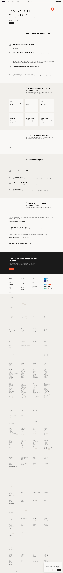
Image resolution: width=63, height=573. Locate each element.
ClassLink (45, 518)
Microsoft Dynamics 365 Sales (13, 373)
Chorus (34, 363)
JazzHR (10, 332)
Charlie (45, 441)
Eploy (33, 330)
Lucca (45, 446)
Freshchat (22, 429)
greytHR (10, 443)
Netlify (33, 320)
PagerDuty (22, 464)
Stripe (45, 488)
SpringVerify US (46, 341)
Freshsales (34, 371)
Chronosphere (24, 463)
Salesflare (22, 375)
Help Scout (45, 431)
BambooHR (10, 441)
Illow (10, 392)
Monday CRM (22, 373)
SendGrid (10, 421)
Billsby (21, 524)
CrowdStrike (46, 385)
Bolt (33, 486)
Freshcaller (10, 429)
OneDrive (34, 357)
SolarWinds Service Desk (12, 435)
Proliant (10, 450)
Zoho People (46, 452)
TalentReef (10, 336)
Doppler (45, 386)
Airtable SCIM (46, 536)
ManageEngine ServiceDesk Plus (13, 433)
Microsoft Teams (23, 458)
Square (22, 451)
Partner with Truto (58, 1)
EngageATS (22, 330)
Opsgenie (10, 464)
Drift (45, 363)
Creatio (45, 317)
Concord (35, 385)
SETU (33, 488)
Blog (32, 1)
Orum (21, 561)
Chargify (45, 524)
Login (52, 1)
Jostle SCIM (22, 393)
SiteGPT (10, 292)
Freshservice (34, 463)
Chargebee (34, 524)
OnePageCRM (11, 374)
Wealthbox (11, 377)
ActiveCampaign (23, 369)
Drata (10, 387)
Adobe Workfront (11, 536)
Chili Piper (45, 497)
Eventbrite (10, 424)
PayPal (45, 487)
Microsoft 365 (46, 395)
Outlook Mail (10, 514)
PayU (9, 488)
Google (34, 390)
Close (33, 370)
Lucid (22, 357)
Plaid (22, 303)
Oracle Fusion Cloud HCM (48, 447)
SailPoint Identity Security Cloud (49, 398)
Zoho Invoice (46, 305)
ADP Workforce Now (24, 440)
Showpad (35, 500)
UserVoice (11, 533)
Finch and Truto (23, 279)
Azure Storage (11, 355)
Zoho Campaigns (35, 421)
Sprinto (10, 288)
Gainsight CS (22, 390)
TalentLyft (45, 335)
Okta (45, 519)
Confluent (34, 317)
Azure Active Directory (24, 518)
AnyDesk (10, 492)
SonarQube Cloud (11, 400)
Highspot (45, 498)
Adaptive (11, 382)
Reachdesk (34, 499)
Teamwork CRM (35, 376)
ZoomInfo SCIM (24, 510)
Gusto (21, 443)
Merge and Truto (23, 278)
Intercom (22, 432)
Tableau (45, 345)
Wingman (11, 365)
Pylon (22, 434)
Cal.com (10, 513)
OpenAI (45, 364)
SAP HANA (35, 399)
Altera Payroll (46, 440)
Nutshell (45, 373)
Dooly (21, 498)
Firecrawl (45, 389)
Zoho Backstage (23, 424)
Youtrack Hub (47, 546)
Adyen (10, 486)
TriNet (33, 451)
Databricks (34, 308)
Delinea (34, 457)
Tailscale (45, 322)
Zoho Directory (46, 520)
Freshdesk (34, 429)
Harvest (22, 391)
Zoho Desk (22, 436)
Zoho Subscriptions (11, 526)
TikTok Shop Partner (35, 410)
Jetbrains (45, 319)
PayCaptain (10, 448)
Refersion (34, 409)
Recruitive (10, 335)
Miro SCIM (11, 550)
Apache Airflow (24, 316)
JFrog (10, 393)
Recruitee (34, 334)
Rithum (46, 409)
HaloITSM (10, 431)
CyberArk (11, 386)
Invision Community (23, 392)
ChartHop (10, 442)
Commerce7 (22, 409)
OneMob (22, 555)
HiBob (10, 444)
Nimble (33, 373)
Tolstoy (34, 555)
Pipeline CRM (34, 374)
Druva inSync (34, 387)
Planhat (11, 375)
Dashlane (22, 386)
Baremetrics (10, 524)
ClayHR (22, 442)
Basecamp (34, 537)
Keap (33, 372)
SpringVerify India (35, 341)
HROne (46, 444)
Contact (22, 292)
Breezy (45, 328)
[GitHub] (51, 284)
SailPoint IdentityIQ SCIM (13, 399)
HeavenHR (45, 443)
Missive (22, 433)
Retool (22, 321)
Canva (33, 384)
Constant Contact (11, 476)
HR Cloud (22, 444)
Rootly (33, 464)
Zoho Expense (34, 305)
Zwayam (10, 453)
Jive (9, 357)
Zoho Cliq (22, 459)
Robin (33, 398)
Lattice (34, 446)
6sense (10, 497)
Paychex (22, 448)
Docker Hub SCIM (24, 318)
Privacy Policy (34, 283)
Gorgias (34, 430)
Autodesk (22, 383)
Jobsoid (34, 332)
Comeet (45, 329)
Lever (10, 333)
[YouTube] (50, 284)
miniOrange (34, 458)
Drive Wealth (23, 387)
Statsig (22, 401)
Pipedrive (22, 374)
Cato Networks (47, 384)
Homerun (45, 331)
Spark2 (10, 291)
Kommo (45, 372)
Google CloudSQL (11, 319)
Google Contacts (11, 391)
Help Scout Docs (11, 432)
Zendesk (10, 436)
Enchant (45, 428)
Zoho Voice (10, 562)
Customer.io (46, 476)
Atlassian (10, 383)
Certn (9, 341)
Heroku (34, 319)
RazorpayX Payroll (23, 450)
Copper (45, 370)
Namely (22, 447)
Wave (33, 304)
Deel (33, 442)
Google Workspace (11, 519)
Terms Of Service (34, 286)
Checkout (10, 487)
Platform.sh (34, 397)
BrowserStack (11, 317)
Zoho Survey (34, 533)
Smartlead (45, 500)
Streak (46, 375)
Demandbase (11, 477)
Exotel (33, 560)
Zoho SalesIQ (22, 501)
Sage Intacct (11, 304)
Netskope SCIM (36, 396)
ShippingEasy (11, 410)
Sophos (34, 400)
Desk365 (10, 428)
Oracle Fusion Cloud (48, 320)
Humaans (10, 445)
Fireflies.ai (22, 364)
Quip (9, 398)
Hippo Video (10, 555)
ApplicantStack (11, 328)
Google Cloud (46, 318)
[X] (46, 284)
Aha (21, 536)
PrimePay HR (47, 449)
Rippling (34, 450)
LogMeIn (22, 492)
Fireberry (10, 371)
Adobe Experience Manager (24, 354)
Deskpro (23, 428)
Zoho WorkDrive (35, 359)
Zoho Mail (45, 421)
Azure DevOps (23, 537)
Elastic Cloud (34, 318)
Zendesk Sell (22, 377)
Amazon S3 (46, 354)
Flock (9, 390)
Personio (34, 449)
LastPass (11, 394)
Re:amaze (34, 434)
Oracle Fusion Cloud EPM (25, 345)
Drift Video (22, 554)
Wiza (9, 510)
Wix (44, 410)
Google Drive (46, 356)
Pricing (29, 1)
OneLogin (10, 520)
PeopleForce (47, 448)
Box (21, 355)
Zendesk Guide (11, 472)
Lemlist (10, 499)
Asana (10, 537)
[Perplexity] (46, 288)
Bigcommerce (11, 409)
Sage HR (22, 335)
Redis (21, 398)
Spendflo (10, 287)
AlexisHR (34, 440)
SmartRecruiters (35, 335)
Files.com (34, 389)
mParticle (11, 396)
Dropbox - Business (47, 355)
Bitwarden (11, 384)
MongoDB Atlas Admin (24, 320)
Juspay (34, 487)
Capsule (22, 370)
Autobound (34, 497)
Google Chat (46, 390)
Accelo (11, 369)
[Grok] (51, 288)
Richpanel (45, 434)
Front (45, 429)
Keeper (45, 393)
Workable (45, 336)
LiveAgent (45, 432)
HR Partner (34, 444)
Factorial (45, 442)
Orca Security (23, 397)
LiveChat (10, 458)
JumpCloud (22, 519)
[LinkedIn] (45, 284)
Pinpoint (10, 334)
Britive (34, 518)
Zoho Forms (22, 533)
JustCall (45, 560)
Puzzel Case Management (13, 434)
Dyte (33, 554)
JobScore (22, 332)
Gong (33, 498)
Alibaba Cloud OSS (35, 354)
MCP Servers (19, 1)
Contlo (22, 476)
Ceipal (21, 329)
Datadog (10, 318)
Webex (22, 556)
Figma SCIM (23, 389)
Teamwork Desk (46, 435)
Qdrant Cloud (46, 397)
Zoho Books (11, 305)
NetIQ (33, 519)
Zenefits (34, 452)
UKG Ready (10, 452)
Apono (11, 457)
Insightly (22, 372)
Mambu (23, 395)
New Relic (45, 396)
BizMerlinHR (34, 328)
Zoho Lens (34, 436)
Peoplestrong (22, 449)
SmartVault (45, 358)
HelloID (33, 391)
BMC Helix (34, 316)
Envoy (33, 388)
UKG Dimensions (46, 451)
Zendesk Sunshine (35, 377)
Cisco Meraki (11, 385)
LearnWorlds (35, 394)
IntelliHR (22, 445)
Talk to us (11, 269)
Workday (22, 452)
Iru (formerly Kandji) (36, 392)
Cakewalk (22, 384)
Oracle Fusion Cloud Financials (49, 302)
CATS (9, 329)
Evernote (34, 356)
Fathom (46, 388)
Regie (45, 499)
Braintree (45, 486)
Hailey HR (34, 443)
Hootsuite (46, 391)
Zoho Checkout (23, 305)
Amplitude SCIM (24, 308)
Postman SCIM (12, 321)
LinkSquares (47, 394)
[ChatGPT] (45, 288)
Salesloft (10, 500)
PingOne (22, 520)
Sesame (11, 451)
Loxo (21, 333)
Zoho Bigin (45, 377)
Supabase (34, 322)
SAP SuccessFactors (47, 450)
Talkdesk (34, 435)
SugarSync (10, 359)
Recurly (34, 525)
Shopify (23, 410)
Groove (46, 430)
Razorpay (22, 488)
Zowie (45, 436)
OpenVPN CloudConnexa (36, 492)
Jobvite (45, 332)
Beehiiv (22, 475)
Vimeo (10, 556)
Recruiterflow (46, 334)
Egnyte (22, 356)
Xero (45, 304)
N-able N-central (23, 396)
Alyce (21, 497)
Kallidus (34, 445)
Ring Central (46, 561)
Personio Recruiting (47, 333)
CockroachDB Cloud (23, 385)
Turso (45, 402)
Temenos (11, 402)
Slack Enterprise (11, 459)
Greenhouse (22, 331)
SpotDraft (10, 401)
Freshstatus (46, 463)
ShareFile (22, 358)
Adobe (11, 316)
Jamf (45, 392)
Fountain (45, 330)
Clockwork (34, 329)
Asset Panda (47, 382)
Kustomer (34, 432)
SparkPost (22, 421)
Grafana (22, 319)
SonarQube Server (24, 400)
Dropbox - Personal (11, 356)
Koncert (10, 561)
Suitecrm (35, 401)
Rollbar (33, 321)
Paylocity (35, 448)
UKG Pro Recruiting (35, 336)
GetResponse (34, 477)
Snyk (21, 322)
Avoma (22, 363)
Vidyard (46, 555)
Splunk (45, 400)
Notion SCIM (23, 550)
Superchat (22, 435)
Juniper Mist (34, 393)
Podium (34, 433)
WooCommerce (11, 411)
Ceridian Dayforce (35, 441)
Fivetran (10, 345)
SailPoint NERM (24, 399)
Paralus (10, 358)
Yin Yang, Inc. (11, 571)
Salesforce (34, 375)
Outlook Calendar (46, 513)
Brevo (10, 370)
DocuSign (34, 355)
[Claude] (48, 288)
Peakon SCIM (35, 561)
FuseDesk (10, 430)
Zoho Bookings (11, 501)
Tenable (23, 402)
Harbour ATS (34, 331)
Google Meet (46, 554)
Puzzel (46, 433)
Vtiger (45, 376)
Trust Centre (34, 287)
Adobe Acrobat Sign (12, 354)
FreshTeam (10, 331)
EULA (33, 278)
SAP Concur (23, 304)
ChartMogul (10, 525)
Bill (44, 383)
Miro (9, 320)
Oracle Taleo (34, 333)
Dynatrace (10, 388)
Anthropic (10, 363)
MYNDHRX (11, 447)
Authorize (22, 486)
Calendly (22, 513)
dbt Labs (34, 386)
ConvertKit (34, 476)
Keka (45, 445)
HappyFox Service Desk (36, 431)
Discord (46, 457)
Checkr (22, 341)
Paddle (22, 525)
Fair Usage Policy (34, 279)
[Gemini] (50, 288)
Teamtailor (22, 336)
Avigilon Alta (34, 383)
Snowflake (45, 399)
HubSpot (10, 372)
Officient (34, 447)
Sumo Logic (46, 401)
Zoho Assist (10, 493)
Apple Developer (35, 382)
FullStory (45, 308)
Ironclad (22, 415)
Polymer (22, 334)
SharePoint (34, 358)
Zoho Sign (22, 359)
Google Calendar (35, 513)
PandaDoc (45, 357)
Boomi (45, 316)
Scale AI (45, 321)
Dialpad (22, 560)
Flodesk (22, 477)
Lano (21, 446)
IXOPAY (22, 487)
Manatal (34, 395)
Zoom (45, 556)
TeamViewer (46, 492)
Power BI (34, 345)
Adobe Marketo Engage (13, 475)
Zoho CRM (10, 378)
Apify (21, 382)
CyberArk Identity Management (25, 457)
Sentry (10, 322)
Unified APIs (14, 1)
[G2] (48, 284)
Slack (45, 458)
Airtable (34, 536)
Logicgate (10, 395)
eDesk (33, 428)
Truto (33, 402)
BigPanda (10, 463)
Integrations (9, 1)
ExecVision (10, 364)
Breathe (22, 441)
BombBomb (10, 554)
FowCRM (23, 371)
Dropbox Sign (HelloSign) (12, 415)
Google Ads (46, 477)
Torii (34, 520)
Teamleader (22, 376)
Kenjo (9, 446)
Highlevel (45, 371)
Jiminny (34, 364)
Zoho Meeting (34, 556)
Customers (25, 1)
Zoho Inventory (35, 411)
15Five (10, 440)
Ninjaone (11, 397)
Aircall (10, 560)
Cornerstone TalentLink (12, 330)
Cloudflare (22, 317)
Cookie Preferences (35, 290)
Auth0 (10, 518)
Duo (45, 387)
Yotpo (21, 411)
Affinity (33, 369)
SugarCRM (10, 376)
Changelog (35, 1)
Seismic (22, 500)
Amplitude (10, 308)
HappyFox (22, 431)
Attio (45, 369)
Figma (10, 389)
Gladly (21, 430)
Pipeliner (45, 374)
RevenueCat (46, 525)
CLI (22, 1)
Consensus (10, 498)
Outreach (22, 499)
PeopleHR (10, 449)
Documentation (23, 284)
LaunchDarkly (22, 394)
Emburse (23, 388)
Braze (34, 475)
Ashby (21, 328)
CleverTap (45, 475)
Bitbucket (45, 537)
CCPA (33, 282)
